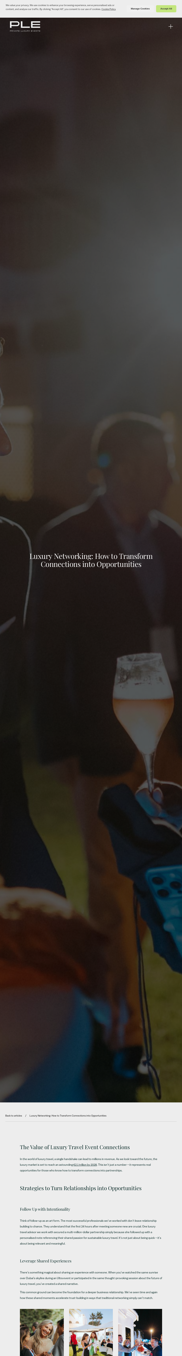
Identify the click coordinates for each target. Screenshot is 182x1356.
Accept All (166, 8)
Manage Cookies (140, 8)
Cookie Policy (108, 9)
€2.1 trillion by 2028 (85, 1165)
